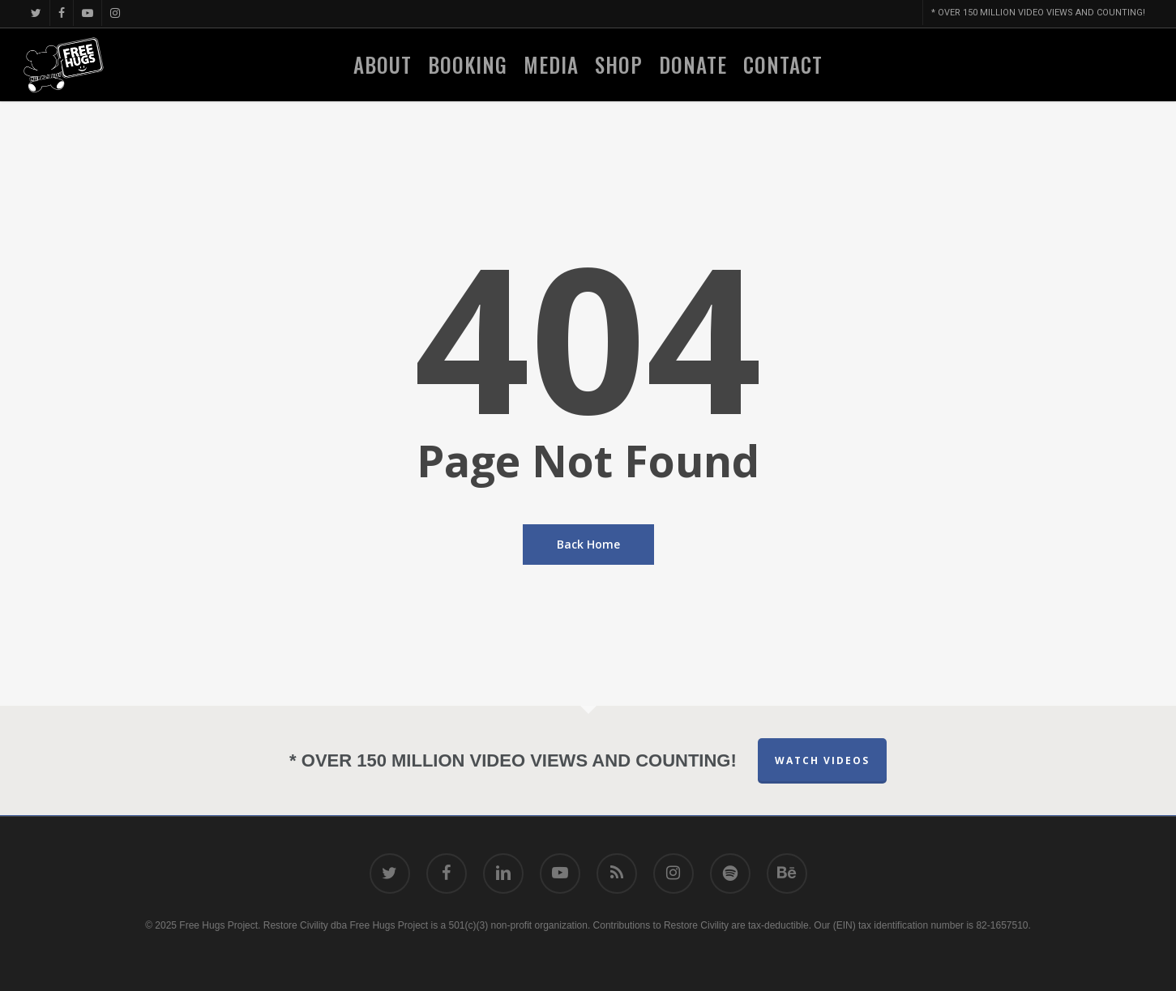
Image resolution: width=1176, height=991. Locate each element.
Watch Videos (822, 760)
